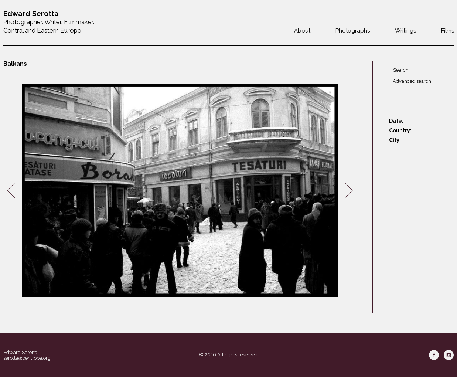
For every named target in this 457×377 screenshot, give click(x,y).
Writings (405, 30)
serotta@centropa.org (27, 358)
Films (447, 30)
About (302, 30)
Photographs (352, 30)
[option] (180, 190)
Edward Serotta (20, 352)
